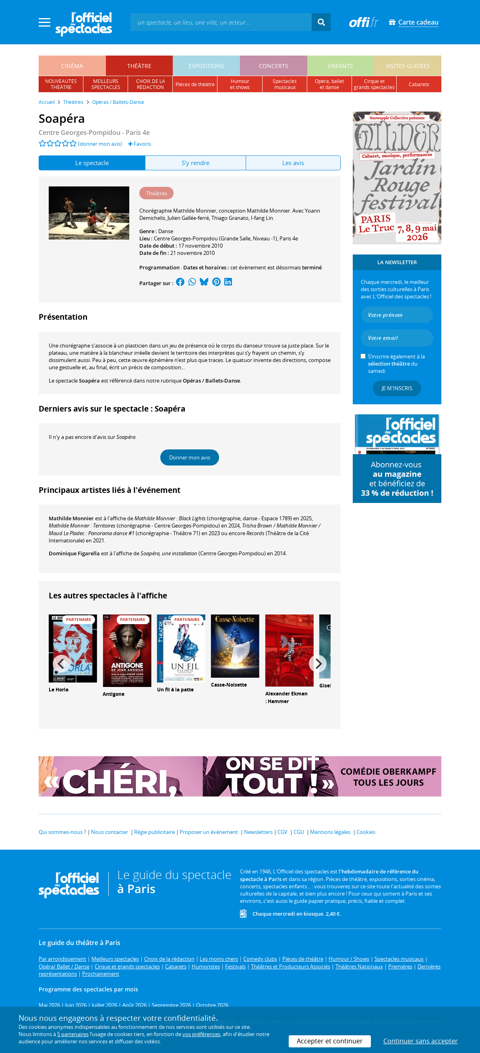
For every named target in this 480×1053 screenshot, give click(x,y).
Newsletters (258, 832)
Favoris (139, 143)
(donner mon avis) (100, 143)
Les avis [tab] (293, 163)
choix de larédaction (150, 84)
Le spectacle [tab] (92, 163)
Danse (165, 231)
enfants (340, 66)
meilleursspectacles (105, 84)
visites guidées (408, 66)
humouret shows (240, 84)
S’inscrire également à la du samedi (396, 363)
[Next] (318, 663)
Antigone (113, 694)
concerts (273, 66)
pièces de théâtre (195, 84)
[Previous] (61, 663)
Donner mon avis (189, 457)
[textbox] (221, 22)
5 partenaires (73, 1034)
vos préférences (201, 1034)
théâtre (139, 66)
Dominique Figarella (74, 553)
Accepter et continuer (330, 1040)
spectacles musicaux (285, 84)
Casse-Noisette (229, 684)
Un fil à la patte (175, 689)
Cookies (365, 832)
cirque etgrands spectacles (374, 84)
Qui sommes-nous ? (62, 832)
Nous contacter (109, 832)
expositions (206, 66)
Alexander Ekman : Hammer (286, 697)
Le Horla (58, 689)
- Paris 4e (94, 132)
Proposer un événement (209, 832)
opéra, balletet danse (329, 84)
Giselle (327, 685)
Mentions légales (330, 832)
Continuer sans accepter (420, 1040)
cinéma (72, 66)
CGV (282, 832)
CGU (299, 832)
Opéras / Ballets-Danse (211, 380)
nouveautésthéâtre (61, 84)
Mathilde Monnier (71, 518)
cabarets (419, 84)
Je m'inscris (397, 388)
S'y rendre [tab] (195, 163)
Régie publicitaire (154, 832)
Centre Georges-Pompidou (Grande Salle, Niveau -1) (215, 238)
